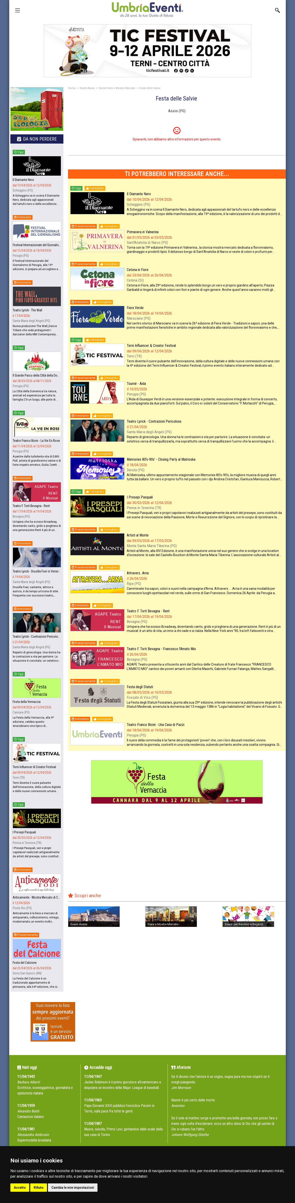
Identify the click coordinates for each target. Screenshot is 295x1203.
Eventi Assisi (87, 88)
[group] (147, 50)
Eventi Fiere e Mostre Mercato (117, 88)
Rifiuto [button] (39, 1187)
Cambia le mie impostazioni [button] (72, 1187)
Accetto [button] (20, 1187)
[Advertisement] (177, 851)
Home (72, 88)
